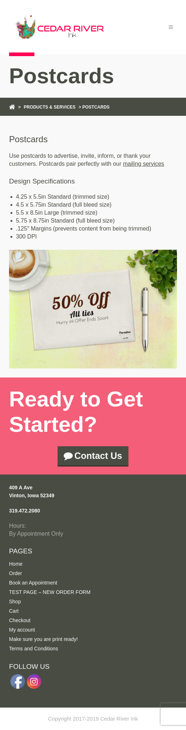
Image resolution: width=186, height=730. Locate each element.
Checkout (19, 620)
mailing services (143, 164)
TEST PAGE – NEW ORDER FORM (49, 592)
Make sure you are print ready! (43, 639)
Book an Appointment (33, 583)
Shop (15, 601)
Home (15, 564)
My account (22, 630)
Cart (13, 611)
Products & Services (50, 107)
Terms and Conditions (33, 648)
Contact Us (93, 456)
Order (15, 573)
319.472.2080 (24, 511)
